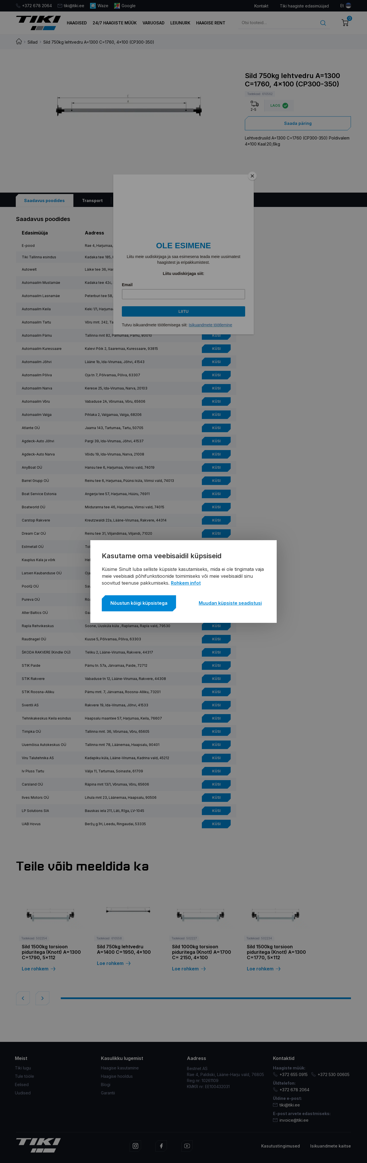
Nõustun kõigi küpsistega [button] (138, 603)
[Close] (252, 176)
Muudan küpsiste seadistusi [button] (230, 603)
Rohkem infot (186, 583)
